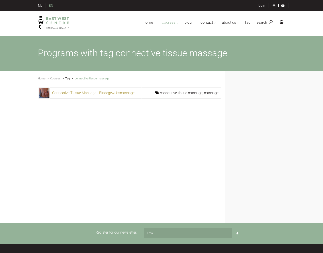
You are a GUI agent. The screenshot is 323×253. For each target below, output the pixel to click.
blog (188, 22)
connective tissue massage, (182, 93)
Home (41, 78)
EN (51, 6)
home (148, 22)
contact (206, 22)
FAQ (247, 22)
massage (211, 93)
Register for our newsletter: (116, 232)
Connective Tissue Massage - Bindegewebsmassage (93, 93)
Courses (55, 78)
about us (229, 22)
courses (169, 22)
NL (40, 6)
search (264, 22)
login (261, 6)
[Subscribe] (237, 233)
